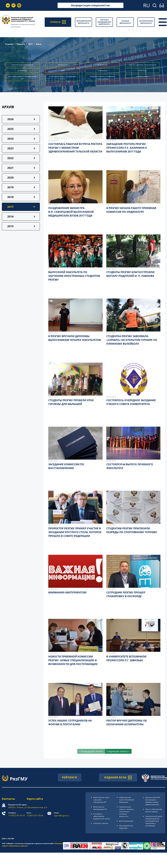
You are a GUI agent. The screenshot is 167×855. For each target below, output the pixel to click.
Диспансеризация (126, 821)
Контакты (8, 799)
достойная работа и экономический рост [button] (22, 77)
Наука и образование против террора (153, 810)
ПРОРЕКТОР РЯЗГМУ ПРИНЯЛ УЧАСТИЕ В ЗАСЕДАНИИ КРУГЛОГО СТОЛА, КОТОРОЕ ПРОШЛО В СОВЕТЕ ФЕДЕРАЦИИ (74, 532)
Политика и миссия (100, 823)
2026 (10, 119)
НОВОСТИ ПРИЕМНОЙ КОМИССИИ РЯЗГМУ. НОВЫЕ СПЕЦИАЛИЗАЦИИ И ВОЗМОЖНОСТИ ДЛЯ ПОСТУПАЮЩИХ (73, 660)
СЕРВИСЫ (58, 22)
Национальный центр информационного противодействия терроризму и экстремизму (153, 821)
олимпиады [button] (22, 70)
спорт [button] (62, 70)
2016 (10, 216)
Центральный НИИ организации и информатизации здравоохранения (152, 801)
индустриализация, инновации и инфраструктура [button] (102, 77)
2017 (30, 44)
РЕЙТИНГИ (69, 777)
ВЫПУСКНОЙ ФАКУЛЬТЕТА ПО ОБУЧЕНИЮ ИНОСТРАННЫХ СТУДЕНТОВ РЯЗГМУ (74, 275)
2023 (10, 148)
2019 (10, 187)
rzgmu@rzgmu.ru (61, 814)
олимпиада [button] (142, 70)
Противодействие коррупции (126, 827)
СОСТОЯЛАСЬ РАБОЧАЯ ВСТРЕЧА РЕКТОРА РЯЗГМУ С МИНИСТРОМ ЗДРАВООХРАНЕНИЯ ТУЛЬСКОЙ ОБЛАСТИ (75, 147)
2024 (10, 138)
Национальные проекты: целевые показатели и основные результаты (126, 811)
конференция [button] (102, 70)
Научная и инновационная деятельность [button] (104, 22)
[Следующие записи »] (118, 751)
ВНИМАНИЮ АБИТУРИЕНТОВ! (67, 592)
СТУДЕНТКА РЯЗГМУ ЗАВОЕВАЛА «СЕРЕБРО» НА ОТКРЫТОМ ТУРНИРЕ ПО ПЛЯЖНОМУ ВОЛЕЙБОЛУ (131, 339)
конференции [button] (102, 65)
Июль (39, 44)
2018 (10, 197)
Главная (9, 44)
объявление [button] (62, 65)
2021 (10, 168)
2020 (10, 177)
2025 (10, 129)
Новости (21, 44)
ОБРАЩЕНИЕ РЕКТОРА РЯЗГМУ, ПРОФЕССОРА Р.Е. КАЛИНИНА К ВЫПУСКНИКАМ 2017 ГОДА (126, 147)
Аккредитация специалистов (90, 5)
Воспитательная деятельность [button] (146, 22)
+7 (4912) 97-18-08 (35, 814)
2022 (10, 158)
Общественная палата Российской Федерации (126, 799)
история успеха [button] (142, 76)
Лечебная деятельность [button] (125, 22)
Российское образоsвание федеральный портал (101, 816)
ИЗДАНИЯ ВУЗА (118, 777)
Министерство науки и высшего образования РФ (101, 799)
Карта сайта (35, 799)
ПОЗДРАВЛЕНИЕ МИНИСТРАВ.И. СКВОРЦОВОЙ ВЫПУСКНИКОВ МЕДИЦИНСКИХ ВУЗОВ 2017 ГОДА (71, 211)
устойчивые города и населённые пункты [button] (62, 77)
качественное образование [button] (22, 65)
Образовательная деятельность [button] (83, 22)
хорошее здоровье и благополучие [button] (142, 65)
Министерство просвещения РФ (100, 808)
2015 (10, 226)
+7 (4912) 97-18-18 (16, 814)
